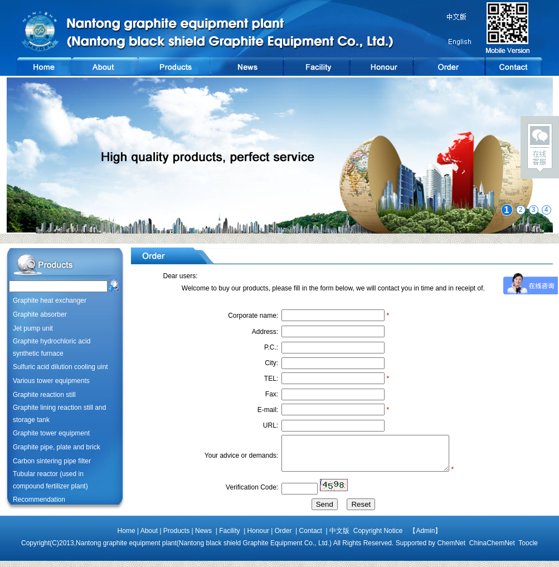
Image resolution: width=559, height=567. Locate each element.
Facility (229, 537)
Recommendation (39, 499)
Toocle (528, 549)
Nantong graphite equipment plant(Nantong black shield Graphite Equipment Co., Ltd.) (204, 549)
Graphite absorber (40, 314)
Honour (258, 537)
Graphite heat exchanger (49, 300)
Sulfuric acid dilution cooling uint (60, 367)
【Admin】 (421, 537)
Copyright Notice (375, 537)
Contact (310, 537)
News (203, 537)
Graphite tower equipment (51, 433)
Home (126, 537)
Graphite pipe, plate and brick (56, 447)
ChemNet (451, 549)
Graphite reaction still (44, 395)
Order (283, 537)
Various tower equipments (51, 381)
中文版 (339, 537)
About (149, 537)
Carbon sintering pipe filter (52, 461)
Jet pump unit (33, 328)
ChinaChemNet (492, 549)
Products (176, 537)
